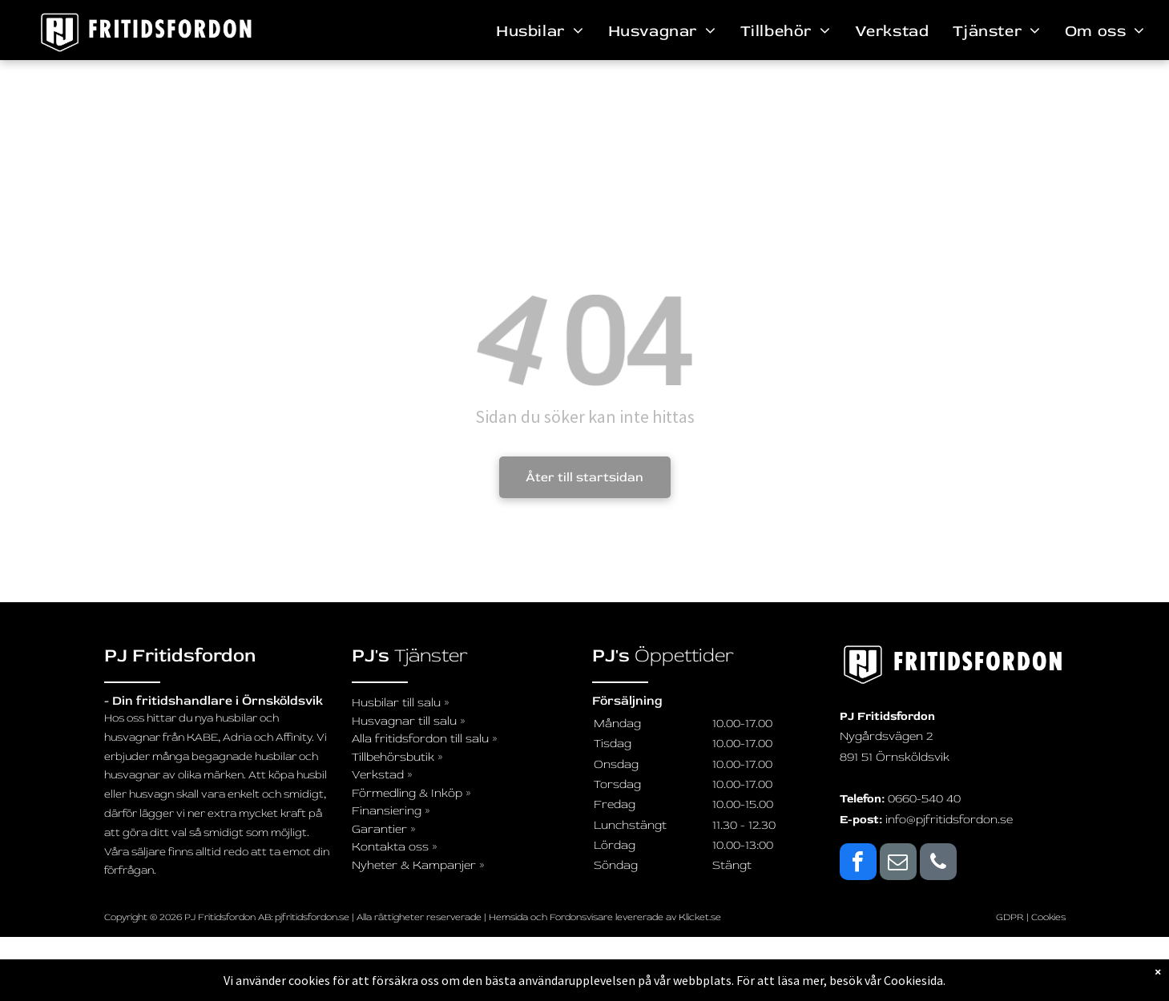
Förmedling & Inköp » (411, 793)
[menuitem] (539, 31)
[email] (898, 863)
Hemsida (508, 917)
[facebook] (858, 863)
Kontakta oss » (394, 846)
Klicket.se (700, 917)
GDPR (1010, 917)
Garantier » (384, 829)
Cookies (1048, 917)
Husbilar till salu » (400, 702)
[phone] (938, 863)
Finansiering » (391, 810)
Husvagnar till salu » (409, 721)
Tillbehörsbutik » (397, 757)
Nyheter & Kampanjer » (418, 865)
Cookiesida (913, 980)
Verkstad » (382, 774)
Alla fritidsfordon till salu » (425, 738)
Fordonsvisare (581, 917)
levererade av (647, 917)
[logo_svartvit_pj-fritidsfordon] (953, 665)
